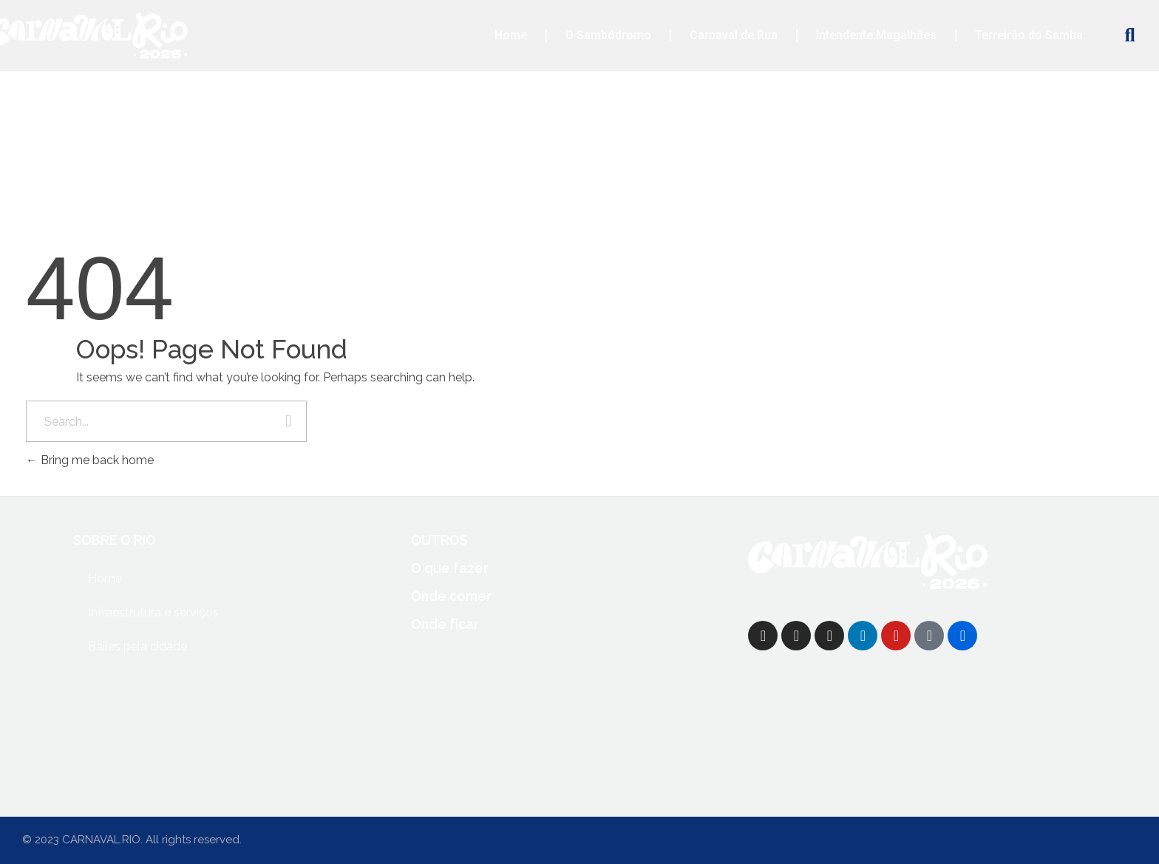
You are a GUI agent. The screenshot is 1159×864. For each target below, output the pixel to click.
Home (510, 35)
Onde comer (451, 596)
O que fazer (450, 568)
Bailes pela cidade (137, 646)
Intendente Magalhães (876, 35)
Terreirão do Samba (1029, 35)
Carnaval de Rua (734, 35)
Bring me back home (90, 460)
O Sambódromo (608, 35)
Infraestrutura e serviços (153, 612)
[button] (1129, 36)
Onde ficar (445, 624)
